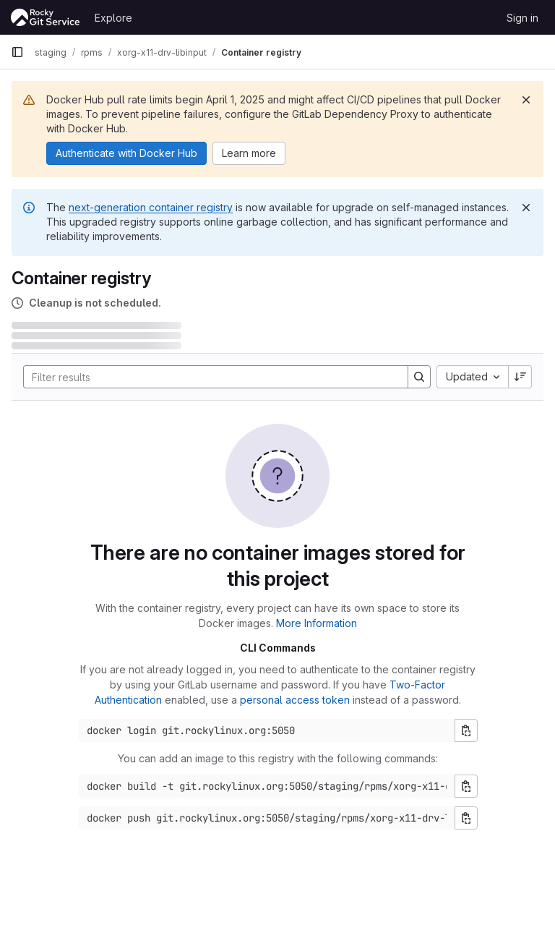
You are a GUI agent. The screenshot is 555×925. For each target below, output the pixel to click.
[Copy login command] (466, 730)
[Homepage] (45, 17)
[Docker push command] (266, 818)
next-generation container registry (151, 207)
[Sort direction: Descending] (520, 376)
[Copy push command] (466, 818)
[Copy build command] (466, 786)
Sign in (522, 18)
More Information (316, 623)
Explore (113, 18)
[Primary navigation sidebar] (17, 52)
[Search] (208, 376)
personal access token (295, 700)
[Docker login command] (266, 730)
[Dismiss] (526, 99)
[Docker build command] (266, 786)
